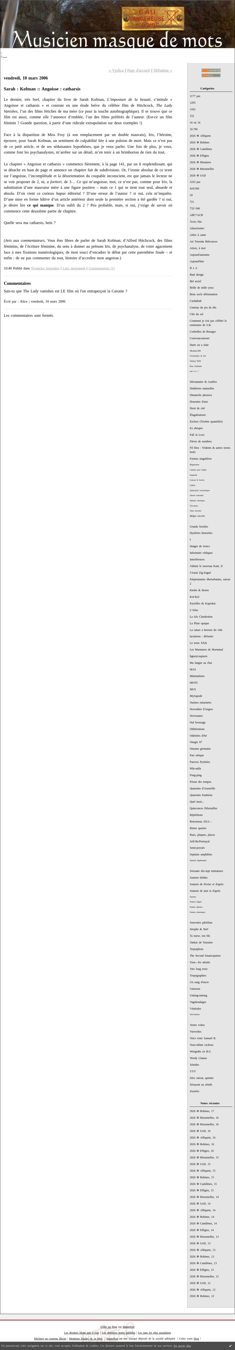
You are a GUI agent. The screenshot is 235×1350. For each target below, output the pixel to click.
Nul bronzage (198, 722)
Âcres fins (196, 221)
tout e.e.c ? (194, 371)
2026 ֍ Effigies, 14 (202, 1230)
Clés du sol (196, 314)
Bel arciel (195, 281)
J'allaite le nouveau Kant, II (206, 566)
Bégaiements (194, 465)
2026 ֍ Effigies (199, 155)
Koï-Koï (194, 596)
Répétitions (196, 815)
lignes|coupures (198, 656)
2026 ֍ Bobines (199, 142)
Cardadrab (196, 301)
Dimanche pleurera (201, 395)
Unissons (195, 988)
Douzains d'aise (199, 401)
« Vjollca (116, 70)
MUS (193, 689)
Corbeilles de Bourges (203, 331)
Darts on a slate (199, 345)
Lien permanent (74, 268)
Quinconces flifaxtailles (203, 808)
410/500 (194, 188)
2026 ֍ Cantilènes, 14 (203, 1223)
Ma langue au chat (201, 662)
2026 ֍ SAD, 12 (200, 1283)
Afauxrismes (197, 228)
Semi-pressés (197, 847)
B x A (193, 268)
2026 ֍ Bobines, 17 (202, 1111)
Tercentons (194, 506)
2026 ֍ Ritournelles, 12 (204, 1276)
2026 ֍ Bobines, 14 (202, 1216)
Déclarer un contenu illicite (50, 1338)
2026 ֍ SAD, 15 (200, 1164)
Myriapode (196, 696)
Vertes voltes (197, 1025)
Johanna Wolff (195, 361)
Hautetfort (128, 1326)
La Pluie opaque (199, 623)
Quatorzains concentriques (200, 490)
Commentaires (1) (102, 268)
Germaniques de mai (198, 356)
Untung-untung (198, 995)
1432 (192, 109)
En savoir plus (182, 1345)
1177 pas (195, 96)
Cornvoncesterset (199, 338)
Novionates (196, 715)
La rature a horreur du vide (206, 630)
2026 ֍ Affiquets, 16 (202, 1137)
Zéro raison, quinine (201, 1078)
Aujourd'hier (197, 261)
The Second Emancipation (205, 955)
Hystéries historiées (201, 533)
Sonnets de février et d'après (206, 884)
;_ (3, 53)
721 (192, 201)
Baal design (197, 274)
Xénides (194, 1064)
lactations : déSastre (201, 636)
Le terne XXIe (198, 643)
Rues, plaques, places (202, 834)
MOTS (194, 682)
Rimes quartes (198, 828)
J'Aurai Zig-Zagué (200, 572)
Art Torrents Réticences (203, 241)
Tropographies (198, 975)
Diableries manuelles (202, 388)
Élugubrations (198, 415)
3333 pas (195, 182)
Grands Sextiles (199, 526)
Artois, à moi (197, 248)
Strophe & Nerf (199, 929)
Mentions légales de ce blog (85, 1338)
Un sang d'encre (199, 982)
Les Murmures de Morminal (206, 649)
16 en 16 (195, 122)
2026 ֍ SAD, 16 (200, 1131)
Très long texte (199, 969)
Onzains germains (200, 748)
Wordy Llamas (198, 1058)
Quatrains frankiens (201, 795)
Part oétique (197, 755)
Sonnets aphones (196, 907)
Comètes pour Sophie (198, 470)
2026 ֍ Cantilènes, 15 (203, 1184)
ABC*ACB (196, 215)
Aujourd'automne (199, 254)
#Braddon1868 (195, 351)
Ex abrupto (196, 428)
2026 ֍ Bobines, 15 (202, 1177)
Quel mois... (197, 801)
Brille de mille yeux (202, 287)
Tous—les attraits (200, 962)
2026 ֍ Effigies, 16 (202, 1150)
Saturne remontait (196, 495)
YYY (193, 1071)
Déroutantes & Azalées (203, 381)
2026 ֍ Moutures (200, 162)
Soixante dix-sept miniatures (206, 871)
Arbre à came (198, 235)
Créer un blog (109, 1326)
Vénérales (195, 1008)
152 (192, 116)
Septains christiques (197, 501)
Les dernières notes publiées (118, 1332)
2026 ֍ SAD (198, 175)
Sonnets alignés (196, 902)
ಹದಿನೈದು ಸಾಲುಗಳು (197, 516)
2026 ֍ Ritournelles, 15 (204, 1157)
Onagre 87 (196, 742)
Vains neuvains (195, 511)
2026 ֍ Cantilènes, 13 (203, 1263)
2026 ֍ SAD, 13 (200, 1243)
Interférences (197, 559)
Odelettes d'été (198, 735)
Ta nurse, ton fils (200, 935)
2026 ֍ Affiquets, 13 (202, 1250)
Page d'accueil (138, 70)
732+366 (195, 208)
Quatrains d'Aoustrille (202, 788)
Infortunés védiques (201, 552)
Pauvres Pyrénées (200, 762)
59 (191, 195)
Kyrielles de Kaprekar (203, 603)
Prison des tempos (200, 781)
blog (196, 1338)
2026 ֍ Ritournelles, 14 (204, 1197)
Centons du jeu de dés (203, 307)
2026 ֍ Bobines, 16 (202, 1144)
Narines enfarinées (200, 702)
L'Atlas (194, 610)
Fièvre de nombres (201, 441)
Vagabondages (198, 1002)
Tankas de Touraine (201, 942)
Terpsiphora (196, 949)
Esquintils (193, 475)
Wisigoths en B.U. (201, 1051)
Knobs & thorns (199, 590)
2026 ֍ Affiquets (200, 135)
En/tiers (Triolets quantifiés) (206, 421)
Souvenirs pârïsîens (201, 922)
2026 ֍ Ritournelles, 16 (204, 1117)
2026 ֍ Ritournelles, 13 (204, 1236)
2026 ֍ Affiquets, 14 (202, 1210)
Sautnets (193, 897)
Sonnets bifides (199, 877)
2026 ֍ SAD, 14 (200, 1203)
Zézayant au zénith (201, 1084)
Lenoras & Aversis (197, 480)
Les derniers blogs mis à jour (81, 1332)
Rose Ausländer (196, 366)
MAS (193, 669)
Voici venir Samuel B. (203, 1038)
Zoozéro (194, 1091)
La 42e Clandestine (201, 616)
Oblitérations (197, 729)
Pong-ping (196, 775)
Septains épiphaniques (198, 860)
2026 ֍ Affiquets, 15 (202, 1170)
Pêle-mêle (195, 768)
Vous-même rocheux (201, 1045)
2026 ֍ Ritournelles (202, 169)
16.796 (194, 129)
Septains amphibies (201, 854)
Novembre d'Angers (201, 709)
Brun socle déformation (203, 294)
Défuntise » (163, 70)
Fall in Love (197, 434)
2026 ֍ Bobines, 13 (202, 1256)
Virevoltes (195, 1031)
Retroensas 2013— (201, 821)
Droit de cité (197, 408)
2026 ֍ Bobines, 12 (202, 1296)
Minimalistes (197, 676)
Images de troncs (200, 546)
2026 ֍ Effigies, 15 (202, 1190)
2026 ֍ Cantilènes (201, 149)
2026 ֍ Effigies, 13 (202, 1269)
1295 (192, 102)
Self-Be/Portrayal (200, 841)
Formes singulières (201, 458)
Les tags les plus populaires (154, 1332)
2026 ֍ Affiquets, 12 (202, 1289)
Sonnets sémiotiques (197, 912)
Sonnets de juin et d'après (205, 891)
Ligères (192, 485)
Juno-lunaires (195, 1014)
